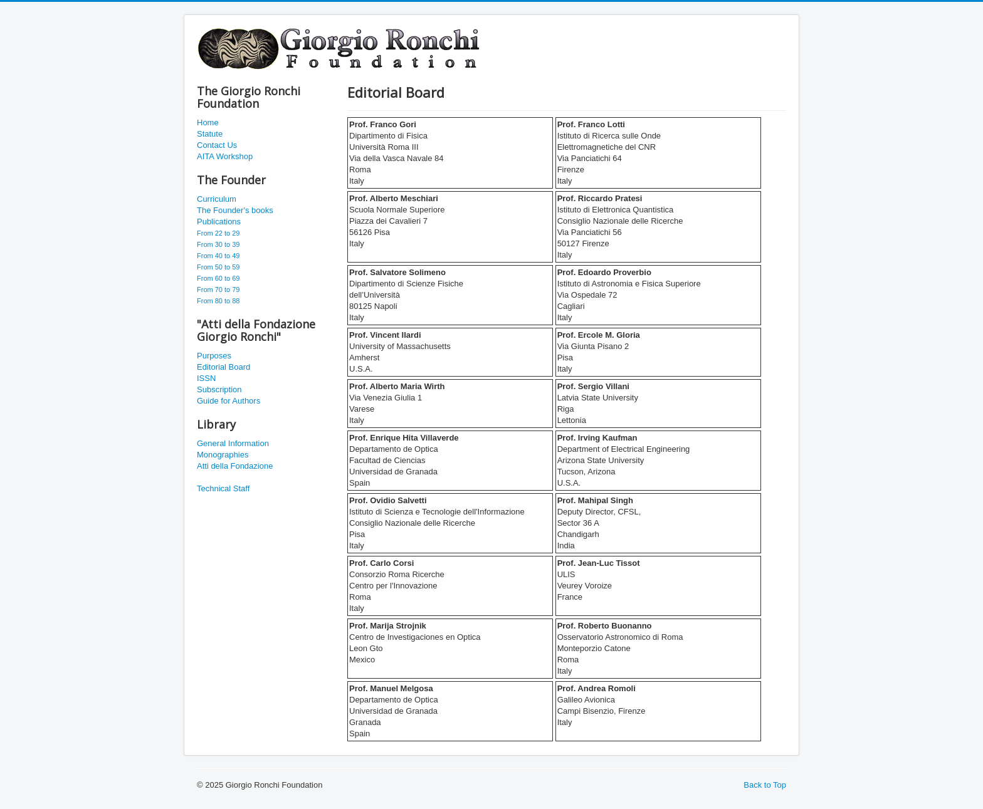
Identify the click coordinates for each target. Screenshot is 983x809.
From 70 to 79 (218, 289)
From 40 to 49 (218, 255)
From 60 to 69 (218, 278)
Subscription (219, 389)
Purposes (214, 355)
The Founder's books (235, 210)
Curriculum (216, 199)
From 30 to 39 (218, 244)
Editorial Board (223, 367)
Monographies (222, 454)
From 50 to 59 (218, 267)
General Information (233, 443)
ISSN (206, 378)
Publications (219, 221)
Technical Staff (223, 488)
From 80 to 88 (218, 301)
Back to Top (765, 785)
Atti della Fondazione (235, 466)
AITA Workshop (225, 156)
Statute (210, 133)
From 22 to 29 (218, 233)
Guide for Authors (228, 400)
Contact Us (217, 145)
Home (208, 122)
